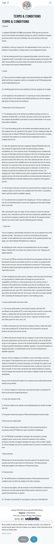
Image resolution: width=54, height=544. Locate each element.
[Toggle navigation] (50, 2)
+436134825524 (30, 513)
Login (5, 3)
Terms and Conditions (19, 516)
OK (34, 539)
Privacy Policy (31, 516)
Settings (23, 539)
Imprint (39, 516)
